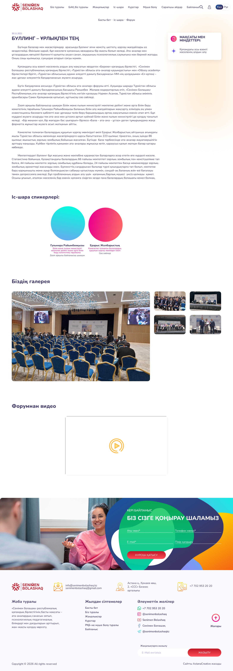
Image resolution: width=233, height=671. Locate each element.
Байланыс (193, 7)
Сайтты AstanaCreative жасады (201, 663)
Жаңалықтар (101, 7)
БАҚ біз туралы (78, 7)
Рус (226, 7)
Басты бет (104, 20)
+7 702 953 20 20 (201, 586)
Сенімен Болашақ (151, 625)
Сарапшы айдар (172, 7)
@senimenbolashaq (152, 614)
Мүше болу (150, 7)
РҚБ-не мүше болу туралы (102, 624)
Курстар (133, 7)
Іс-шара (119, 7)
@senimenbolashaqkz (153, 631)
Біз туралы (57, 7)
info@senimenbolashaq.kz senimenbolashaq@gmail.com (84, 586)
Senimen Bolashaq (151, 620)
